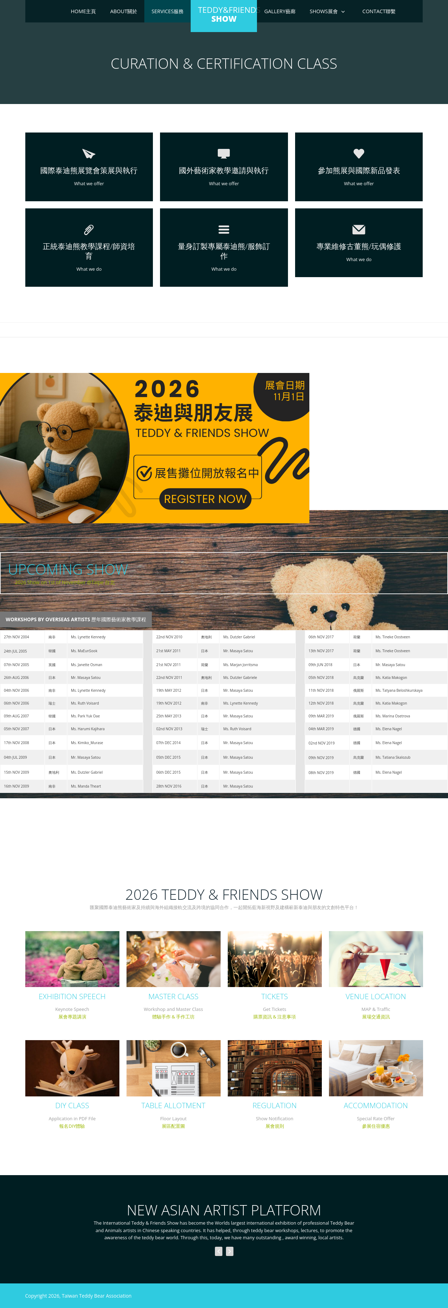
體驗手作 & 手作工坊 (173, 1016)
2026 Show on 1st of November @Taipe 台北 (65, 582)
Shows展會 (324, 11)
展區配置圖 (173, 1126)
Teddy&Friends (227, 14)
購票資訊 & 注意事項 (274, 1016)
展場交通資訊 (376, 1016)
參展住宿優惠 (376, 1126)
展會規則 (275, 1126)
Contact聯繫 (379, 11)
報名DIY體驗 (72, 1126)
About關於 (123, 11)
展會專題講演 (72, 1016)
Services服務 (167, 11)
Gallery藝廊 (279, 11)
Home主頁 (83, 11)
